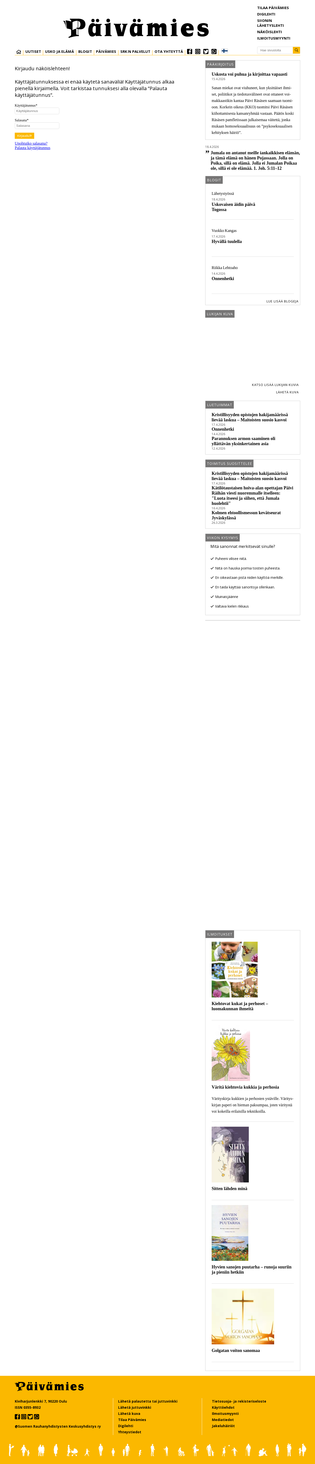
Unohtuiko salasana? (31, 143)
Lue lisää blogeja (283, 301)
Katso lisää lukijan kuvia (275, 385)
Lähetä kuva (287, 392)
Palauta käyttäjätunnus (32, 148)
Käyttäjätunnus (26, 105)
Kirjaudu (24, 136)
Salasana (22, 120)
